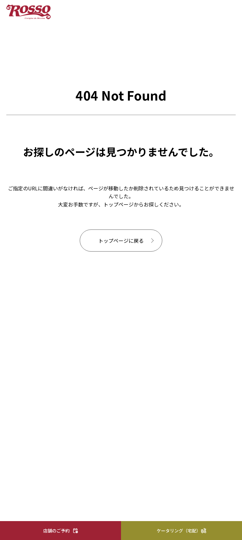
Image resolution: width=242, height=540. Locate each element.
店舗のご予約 (56, 530)
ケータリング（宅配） (179, 530)
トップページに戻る (121, 240)
